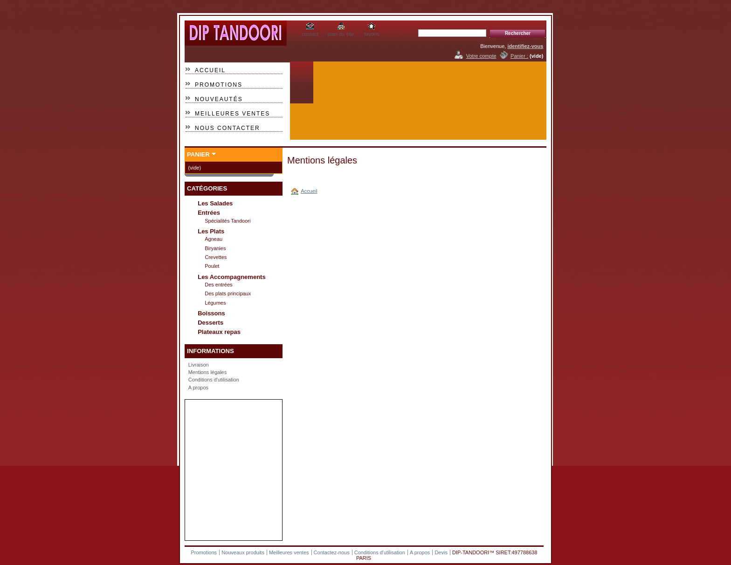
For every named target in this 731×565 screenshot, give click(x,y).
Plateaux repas (219, 331)
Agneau (213, 239)
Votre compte (481, 56)
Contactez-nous (332, 552)
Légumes (215, 303)
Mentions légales (207, 372)
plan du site (341, 34)
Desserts (210, 322)
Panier (198, 154)
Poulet (212, 266)
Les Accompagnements (231, 276)
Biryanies (215, 248)
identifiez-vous (525, 46)
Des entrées (218, 284)
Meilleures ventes (232, 113)
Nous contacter (227, 128)
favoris (371, 34)
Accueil (210, 70)
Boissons (211, 313)
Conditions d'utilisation (213, 379)
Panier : (519, 56)
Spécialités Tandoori (227, 221)
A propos (198, 387)
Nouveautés (219, 99)
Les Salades (215, 203)
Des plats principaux (228, 293)
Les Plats (211, 231)
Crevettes (216, 257)
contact (310, 34)
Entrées (209, 212)
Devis (441, 552)
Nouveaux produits (242, 552)
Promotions (218, 85)
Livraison (198, 365)
